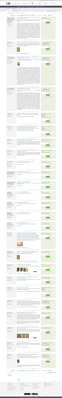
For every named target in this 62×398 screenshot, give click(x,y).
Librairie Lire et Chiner (44, 171)
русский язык (34, 396)
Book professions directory (40, 6)
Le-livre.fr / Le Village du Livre (45, 42)
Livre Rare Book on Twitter (48, 383)
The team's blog (34, 384)
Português (29, 396)
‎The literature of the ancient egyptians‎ (24, 264)
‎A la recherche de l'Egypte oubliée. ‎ (23, 191)
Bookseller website (22, 384)
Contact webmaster (35, 385)
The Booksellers (31, 6)
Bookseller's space (52, 0)
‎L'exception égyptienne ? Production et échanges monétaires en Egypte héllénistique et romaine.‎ (28, 57)
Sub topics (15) (15, 10)
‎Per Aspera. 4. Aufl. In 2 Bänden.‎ (22, 287)
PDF (48, 11)
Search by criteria (24, 4)
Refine (54, 13)
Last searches (9, 372)
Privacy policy (34, 388)
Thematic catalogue (14, 8)
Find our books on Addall (11, 389)
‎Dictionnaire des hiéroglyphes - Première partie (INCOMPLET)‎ (28, 41)
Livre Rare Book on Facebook (48, 384)
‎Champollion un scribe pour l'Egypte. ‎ (24, 171)
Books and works (25, 6)
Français (26, 396)
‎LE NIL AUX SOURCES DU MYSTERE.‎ (23, 342)
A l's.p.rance (43, 17)
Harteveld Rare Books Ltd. (45, 113)
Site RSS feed (46, 385)
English (24, 396)
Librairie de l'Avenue (44, 161)
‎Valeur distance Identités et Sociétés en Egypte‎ (25, 161)
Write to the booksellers (44, 0)
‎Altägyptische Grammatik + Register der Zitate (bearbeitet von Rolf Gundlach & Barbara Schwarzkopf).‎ (27, 355)
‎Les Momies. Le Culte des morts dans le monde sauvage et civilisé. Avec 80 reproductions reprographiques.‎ (27, 252)
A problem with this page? (36, 387)
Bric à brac (21, 388)
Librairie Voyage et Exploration (45, 327)
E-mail (54, 11)
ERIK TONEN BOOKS (44, 277)
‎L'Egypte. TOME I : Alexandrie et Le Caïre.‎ (24, 300)
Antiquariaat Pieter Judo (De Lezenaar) (46, 139)
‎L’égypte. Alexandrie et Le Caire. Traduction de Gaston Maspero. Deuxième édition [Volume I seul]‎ (27, 313)
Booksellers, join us (22, 383)
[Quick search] (27, 3)
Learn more (39, 397)
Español (38, 396)
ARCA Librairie (43, 233)
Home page (19, 6)
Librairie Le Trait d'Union (44, 57)
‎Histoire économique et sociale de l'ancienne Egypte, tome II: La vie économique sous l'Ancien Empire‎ (28, 140)
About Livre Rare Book (36, 383)
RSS (51, 11)
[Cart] (39, 3)
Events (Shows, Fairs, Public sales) (12, 387)
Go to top (54, 381)
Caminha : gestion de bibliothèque (25, 385)
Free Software (22, 389)
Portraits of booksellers (11, 385)
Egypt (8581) (9, 10)
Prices (21, 387)
